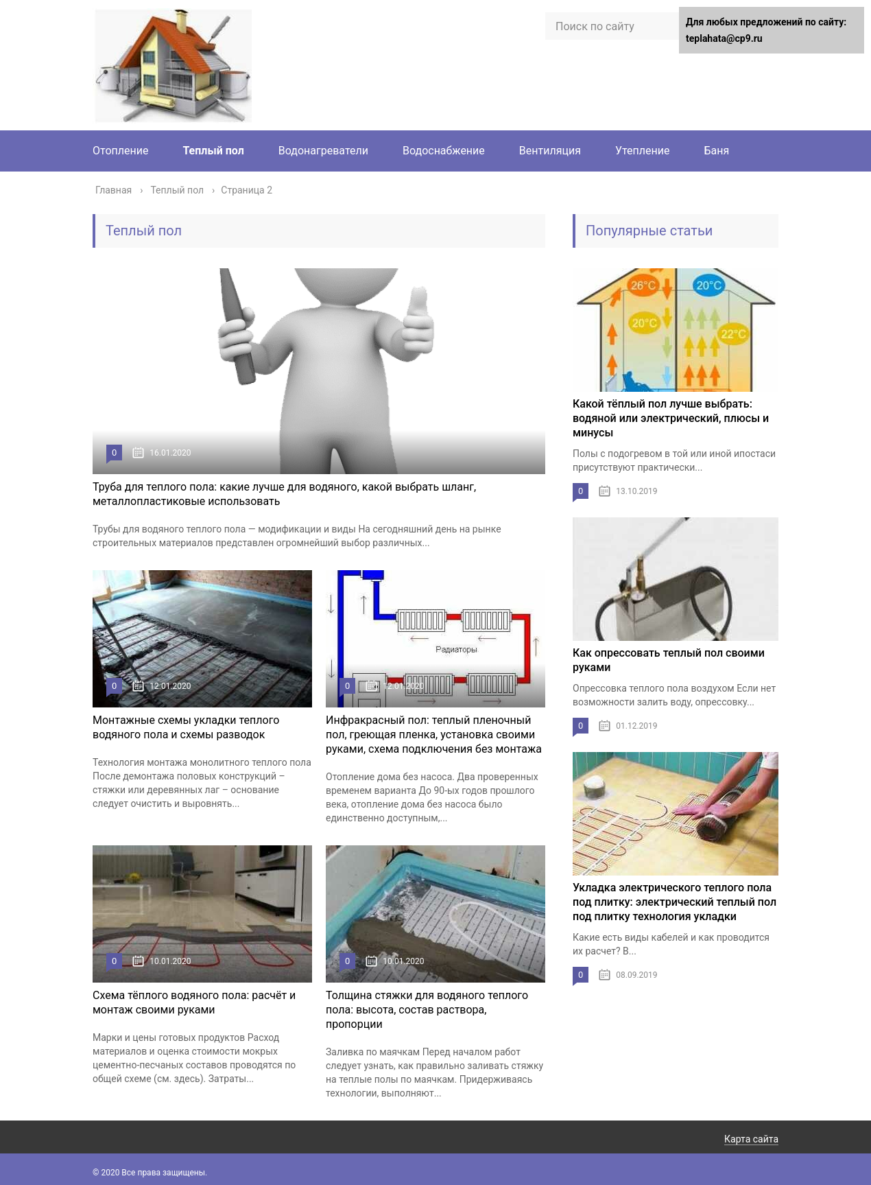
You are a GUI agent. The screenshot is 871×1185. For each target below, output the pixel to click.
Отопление (120, 150)
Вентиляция (550, 150)
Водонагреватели (323, 150)
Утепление (642, 150)
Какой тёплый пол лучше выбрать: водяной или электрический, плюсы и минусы (671, 418)
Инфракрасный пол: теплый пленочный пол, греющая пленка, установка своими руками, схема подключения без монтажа (434, 734)
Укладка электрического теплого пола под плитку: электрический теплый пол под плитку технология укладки (674, 902)
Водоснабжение (444, 150)
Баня (716, 150)
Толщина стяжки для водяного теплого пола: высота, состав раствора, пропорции (427, 1010)
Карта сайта (751, 1139)
